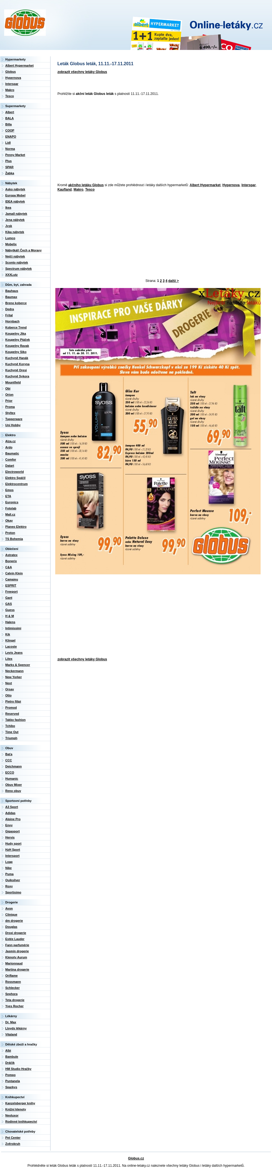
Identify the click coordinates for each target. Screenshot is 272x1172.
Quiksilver (12, 880)
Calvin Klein (14, 573)
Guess (10, 610)
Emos (9, 490)
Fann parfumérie (17, 945)
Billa (8, 124)
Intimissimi (13, 628)
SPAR (9, 167)
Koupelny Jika (15, 333)
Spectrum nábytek (18, 268)
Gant (8, 597)
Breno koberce (16, 303)
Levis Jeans (13, 652)
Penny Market (15, 154)
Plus (8, 161)
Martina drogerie (17, 969)
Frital (9, 315)
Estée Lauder (14, 939)
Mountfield (13, 382)
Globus (10, 71)
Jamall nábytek (16, 213)
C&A (8, 567)
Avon (9, 908)
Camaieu (11, 579)
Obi (7, 388)
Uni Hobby (13, 425)
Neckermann (14, 671)
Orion (9, 394)
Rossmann (13, 981)
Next (8, 683)
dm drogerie (14, 920)
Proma (10, 406)
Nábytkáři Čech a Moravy (23, 250)
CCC (8, 760)
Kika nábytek (14, 232)
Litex (8, 658)
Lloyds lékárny (16, 1028)
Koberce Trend (16, 327)
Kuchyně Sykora (17, 376)
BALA (9, 118)
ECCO (9, 772)
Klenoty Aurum (16, 957)
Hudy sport (13, 843)
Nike (8, 868)
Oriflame (11, 975)
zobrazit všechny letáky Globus (82, 72)
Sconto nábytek (16, 262)
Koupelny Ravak (17, 345)
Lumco (10, 238)
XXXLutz (11, 274)
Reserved (12, 713)
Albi (8, 1050)
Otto (8, 695)
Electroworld (14, 471)
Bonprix (11, 561)
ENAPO (10, 136)
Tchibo (10, 726)
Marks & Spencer (17, 664)
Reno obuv (13, 790)
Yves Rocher (14, 1006)
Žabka (9, 173)
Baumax (11, 297)
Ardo (8, 447)
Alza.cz (10, 441)
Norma (10, 148)
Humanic (11, 778)
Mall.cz (10, 514)
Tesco (90, 189)
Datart (9, 465)
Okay (9, 520)
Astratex (11, 555)
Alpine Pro (13, 819)
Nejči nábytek (15, 256)
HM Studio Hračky (18, 1068)
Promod (11, 707)
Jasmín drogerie (17, 951)
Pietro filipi (13, 701)
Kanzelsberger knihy (20, 1103)
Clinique (11, 914)
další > (173, 281)
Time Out (11, 732)
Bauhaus (11, 290)
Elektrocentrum (16, 484)
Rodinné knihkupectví (21, 1121)
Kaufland (64, 189)
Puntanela (12, 1081)
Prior (8, 400)
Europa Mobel (15, 195)
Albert (9, 112)
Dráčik (10, 1062)
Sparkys (11, 1087)
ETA (8, 496)
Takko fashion (15, 719)
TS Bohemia (14, 538)
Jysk (8, 226)
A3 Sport (11, 807)
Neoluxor (12, 1115)
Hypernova (231, 185)
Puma (9, 874)
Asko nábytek (15, 189)
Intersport (12, 855)
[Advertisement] (134, 140)
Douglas (11, 926)
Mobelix (11, 244)
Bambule (11, 1056)
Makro (78, 189)
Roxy (9, 886)
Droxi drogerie (15, 932)
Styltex (10, 413)
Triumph (11, 738)
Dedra (9, 309)
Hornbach (12, 321)
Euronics (11, 502)
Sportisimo (13, 892)
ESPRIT (10, 585)
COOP (9, 130)
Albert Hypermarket (205, 185)
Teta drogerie (14, 1000)
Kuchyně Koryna (17, 364)
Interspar (248, 185)
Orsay (9, 689)
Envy (8, 825)
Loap (8, 861)
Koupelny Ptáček (17, 339)
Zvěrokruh (12, 1143)
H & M (9, 616)
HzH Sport (12, 849)
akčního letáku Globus (86, 185)
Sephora (11, 994)
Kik (7, 634)
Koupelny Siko (15, 351)
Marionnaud (13, 963)
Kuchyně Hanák (16, 358)
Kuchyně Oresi (16, 370)
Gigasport (12, 831)
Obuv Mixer (13, 784)
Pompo (10, 1075)
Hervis (10, 837)
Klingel (10, 640)
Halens (10, 622)
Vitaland (11, 1034)
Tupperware (13, 419)
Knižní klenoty (15, 1109)
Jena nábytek (15, 219)
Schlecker (12, 987)
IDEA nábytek (15, 201)
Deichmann (13, 766)
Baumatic (12, 453)
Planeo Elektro (15, 526)
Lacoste (11, 646)
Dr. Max (10, 1022)
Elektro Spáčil (15, 477)
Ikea (8, 207)
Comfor (10, 459)
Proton (10, 532)
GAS (8, 603)
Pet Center (13, 1137)
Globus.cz (136, 1158)
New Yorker (13, 677)
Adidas (10, 813)
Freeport (11, 591)
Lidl (8, 142)
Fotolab (10, 508)
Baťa (8, 754)
